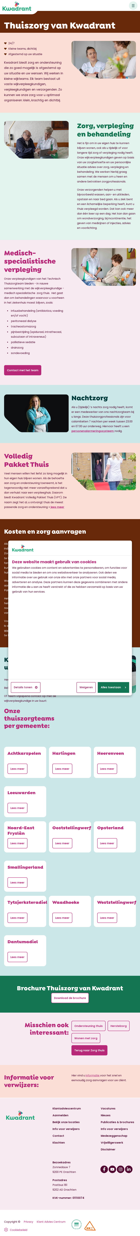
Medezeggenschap (114, 1136)
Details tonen (26, 687)
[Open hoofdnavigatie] (133, 5)
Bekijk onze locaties (66, 1122)
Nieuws (105, 1115)
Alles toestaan (113, 687)
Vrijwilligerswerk (112, 1142)
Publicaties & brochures (117, 1122)
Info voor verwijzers (66, 1129)
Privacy (28, 1222)
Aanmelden (60, 1115)
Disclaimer (108, 1149)
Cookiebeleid (18, 1230)
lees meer (57, 507)
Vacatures (108, 1108)
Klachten (59, 1142)
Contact (58, 1136)
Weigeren (86, 687)
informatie (93, 1076)
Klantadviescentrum (67, 1108)
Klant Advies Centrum (51, 1222)
